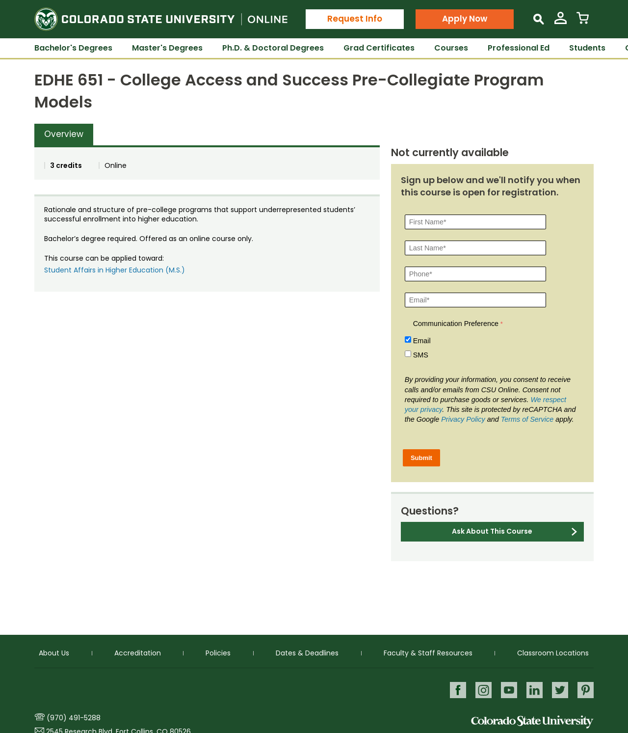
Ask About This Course (492, 531)
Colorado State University (532, 722)
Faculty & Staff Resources (428, 651)
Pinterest (585, 688)
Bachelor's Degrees (73, 48)
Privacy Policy (463, 419)
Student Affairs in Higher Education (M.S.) (114, 270)
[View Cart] (582, 22)
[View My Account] (560, 22)
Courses (451, 48)
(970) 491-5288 (74, 718)
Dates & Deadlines (307, 651)
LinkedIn (532, 688)
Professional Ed (519, 48)
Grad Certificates (379, 48)
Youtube (506, 688)
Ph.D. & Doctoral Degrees (273, 48)
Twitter (559, 688)
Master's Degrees (167, 48)
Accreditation (137, 651)
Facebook (453, 688)
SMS (420, 355)
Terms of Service (527, 419)
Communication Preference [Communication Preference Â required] (455, 323)
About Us (54, 651)
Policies (218, 651)
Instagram (479, 688)
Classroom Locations (553, 651)
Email (422, 341)
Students (587, 48)
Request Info (354, 19)
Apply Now (464, 19)
